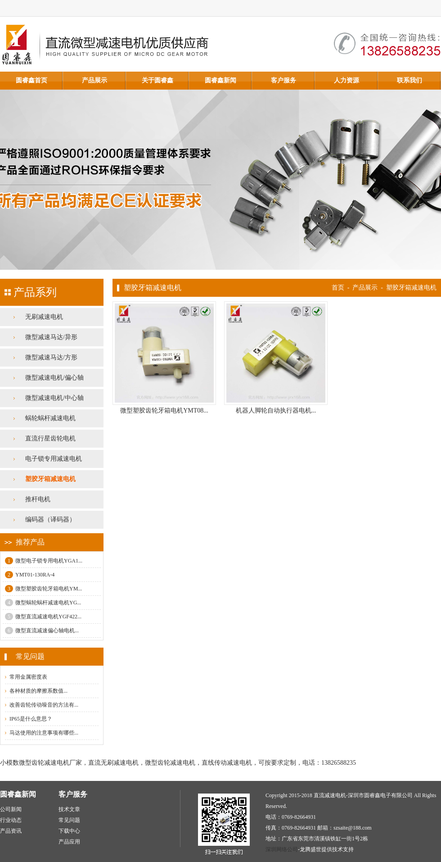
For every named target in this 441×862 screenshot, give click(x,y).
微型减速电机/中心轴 (54, 398)
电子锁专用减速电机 (53, 458)
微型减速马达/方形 (51, 357)
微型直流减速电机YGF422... (43, 616)
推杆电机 (37, 499)
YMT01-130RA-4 (29, 575)
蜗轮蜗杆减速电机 (50, 418)
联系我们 (409, 80)
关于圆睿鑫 (157, 80)
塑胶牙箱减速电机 (50, 479)
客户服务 (283, 80)
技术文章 (69, 809)
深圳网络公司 (282, 849)
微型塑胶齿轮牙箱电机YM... (43, 588)
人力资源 (346, 80)
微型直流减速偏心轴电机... (42, 630)
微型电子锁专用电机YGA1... (43, 561)
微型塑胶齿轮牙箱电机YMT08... (164, 410)
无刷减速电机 (44, 316)
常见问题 (69, 820)
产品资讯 (11, 831)
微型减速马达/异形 (51, 337)
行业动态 (11, 820)
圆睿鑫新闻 (220, 80)
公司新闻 (11, 809)
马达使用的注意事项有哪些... (43, 733)
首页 (338, 287)
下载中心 (69, 831)
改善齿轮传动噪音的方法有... (43, 705)
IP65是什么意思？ (30, 719)
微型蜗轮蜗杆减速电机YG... (43, 602)
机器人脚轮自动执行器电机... (276, 410)
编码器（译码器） (50, 519)
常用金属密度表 (28, 677)
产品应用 (69, 842)
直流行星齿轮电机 (50, 438)
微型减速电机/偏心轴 (54, 377)
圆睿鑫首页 (31, 80)
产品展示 (94, 80)
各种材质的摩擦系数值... (38, 691)
